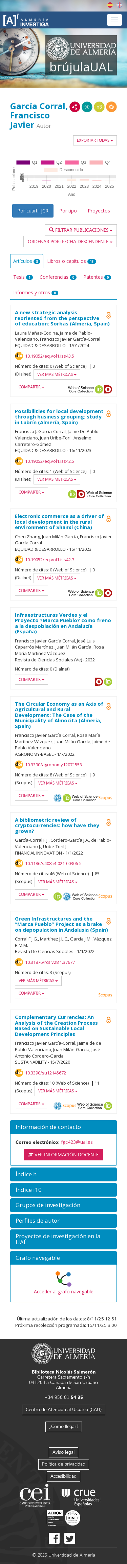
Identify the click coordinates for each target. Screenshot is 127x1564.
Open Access (108, 706)
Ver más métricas (57, 374)
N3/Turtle (99, 106)
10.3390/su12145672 (45, 1073)
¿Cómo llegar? (63, 1426)
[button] (63, 1127)
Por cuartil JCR (32, 210)
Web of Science (85, 896)
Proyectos (99, 210)
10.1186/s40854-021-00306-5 (53, 863)
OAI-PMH (58, 798)
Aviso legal (63, 1452)
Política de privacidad (63, 1463)
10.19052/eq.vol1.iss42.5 (49, 461)
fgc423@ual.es (77, 1142)
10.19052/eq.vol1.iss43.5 (49, 356)
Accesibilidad (63, 1476)
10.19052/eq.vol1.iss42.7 (49, 560)
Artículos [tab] (26, 261)
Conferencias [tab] (58, 277)
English (119, 5)
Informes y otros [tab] (35, 292)
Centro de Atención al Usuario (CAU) (64, 1409)
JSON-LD (87, 106)
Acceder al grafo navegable (63, 1291)
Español (110, 5)
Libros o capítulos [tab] (71, 261)
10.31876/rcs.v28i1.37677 (50, 962)
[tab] (63, 1127)
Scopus (105, 798)
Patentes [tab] (97, 277)
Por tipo (68, 210)
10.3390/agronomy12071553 (53, 765)
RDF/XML (74, 106)
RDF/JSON (111, 106)
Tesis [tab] (23, 277)
